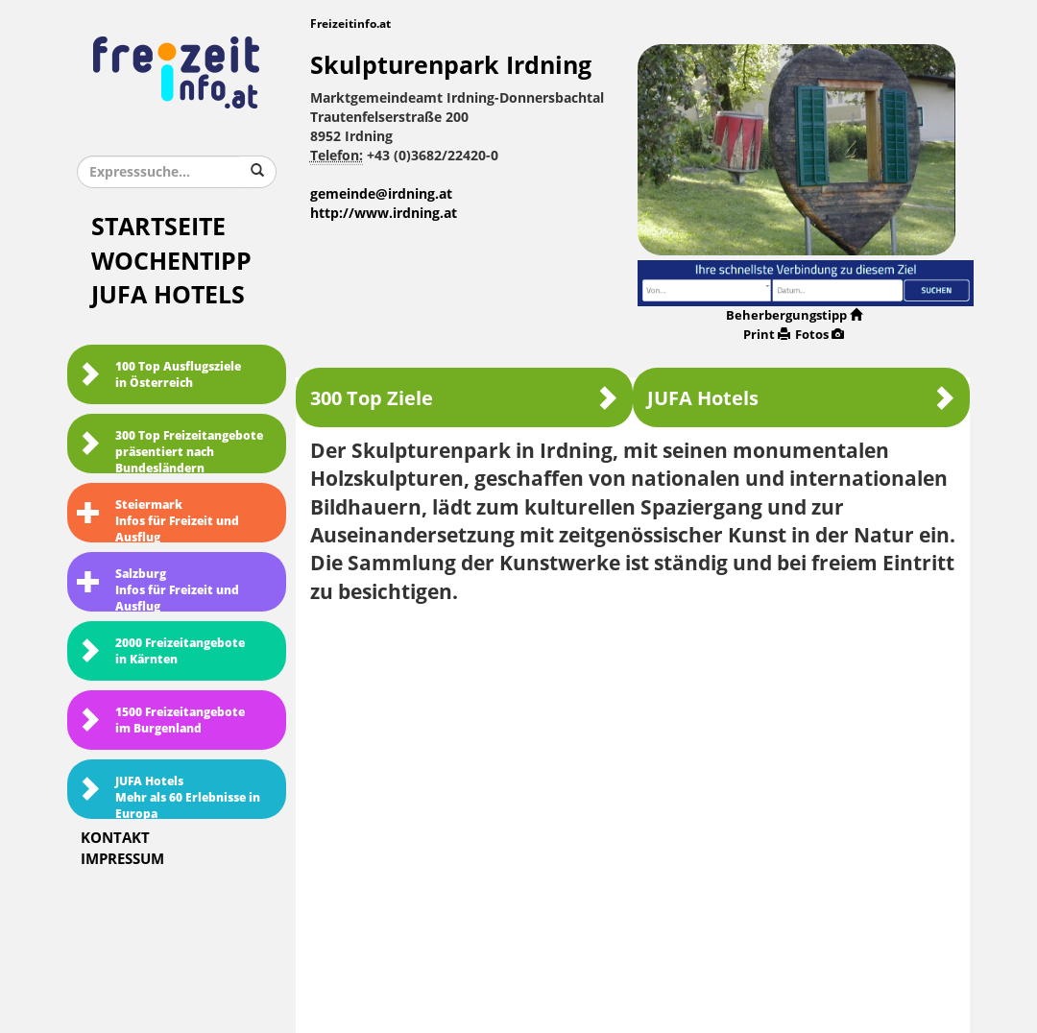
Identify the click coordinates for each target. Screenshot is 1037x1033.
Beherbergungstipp (794, 315)
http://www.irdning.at (383, 213)
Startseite (158, 227)
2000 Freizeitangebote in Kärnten (161, 651)
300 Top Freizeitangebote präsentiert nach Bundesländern (170, 451)
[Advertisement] (633, 759)
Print (766, 334)
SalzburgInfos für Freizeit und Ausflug (158, 589)
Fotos (819, 334)
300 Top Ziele (464, 398)
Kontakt (115, 838)
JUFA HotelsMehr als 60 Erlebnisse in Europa (168, 797)
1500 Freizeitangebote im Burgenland (161, 720)
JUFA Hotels (168, 295)
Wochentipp (171, 262)
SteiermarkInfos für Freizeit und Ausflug (158, 520)
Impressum (122, 859)
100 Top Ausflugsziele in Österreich (159, 375)
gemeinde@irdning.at (381, 194)
